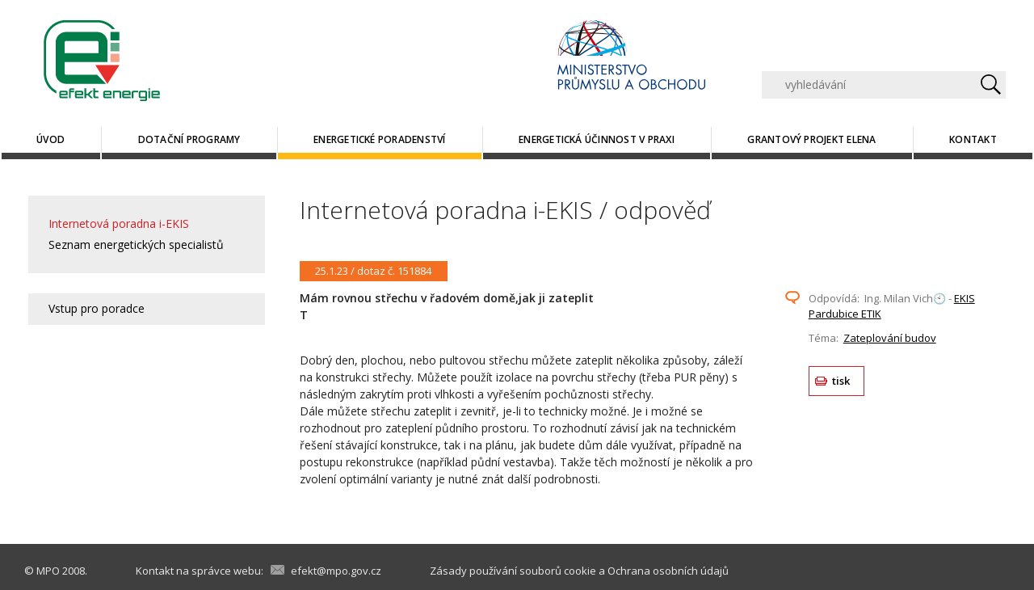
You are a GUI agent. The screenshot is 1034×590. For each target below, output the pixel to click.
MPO (48, 570)
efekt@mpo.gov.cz (336, 570)
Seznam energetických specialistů (136, 244)
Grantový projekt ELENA (811, 139)
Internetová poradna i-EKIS (118, 223)
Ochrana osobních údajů (668, 570)
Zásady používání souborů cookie (513, 570)
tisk (841, 380)
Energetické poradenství (379, 139)
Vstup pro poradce (96, 308)
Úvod (50, 139)
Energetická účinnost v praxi (597, 139)
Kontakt (973, 139)
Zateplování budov (889, 338)
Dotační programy (189, 139)
